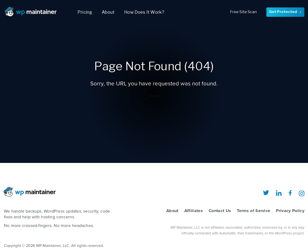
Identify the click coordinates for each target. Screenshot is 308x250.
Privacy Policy (290, 211)
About (108, 12)
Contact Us (220, 211)
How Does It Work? (144, 12)
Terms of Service (253, 211)
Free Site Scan (243, 12)
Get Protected (285, 12)
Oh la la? (154, 96)
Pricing (84, 12)
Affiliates (193, 211)
